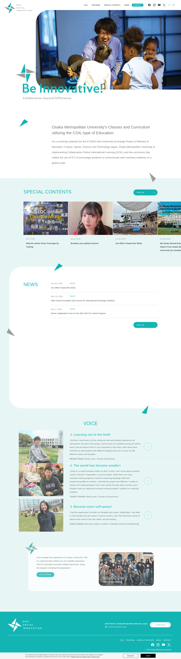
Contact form (160, 625)
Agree (148, 656)
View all (140, 192)
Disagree (130, 656)
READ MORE (133, 446)
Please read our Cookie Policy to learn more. (85, 656)
